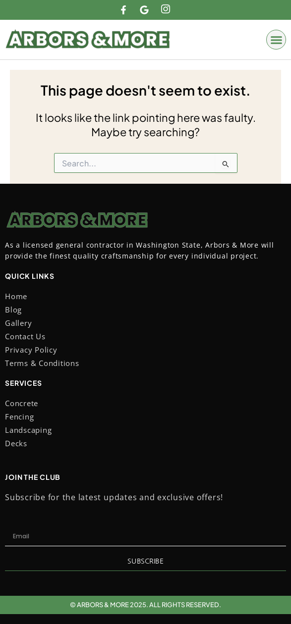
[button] (276, 40)
